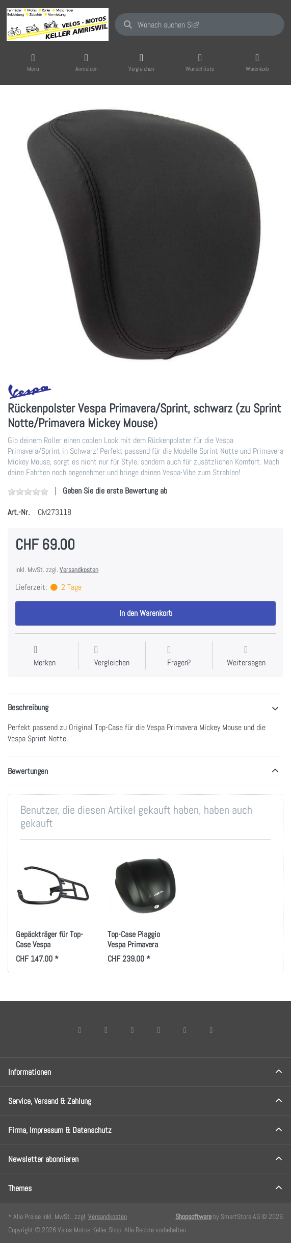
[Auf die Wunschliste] (45, 656)
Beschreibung (28, 707)
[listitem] (145, 235)
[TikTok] (159, 1030)
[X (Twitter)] (106, 1030)
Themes (20, 1188)
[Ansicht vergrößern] (145, 235)
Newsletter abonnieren (43, 1159)
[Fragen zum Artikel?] (179, 656)
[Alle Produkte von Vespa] (30, 390)
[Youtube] (185, 1030)
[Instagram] (132, 1030)
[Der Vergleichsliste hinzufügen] (111, 656)
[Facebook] (80, 1030)
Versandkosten (79, 569)
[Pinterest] (211, 1030)
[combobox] (199, 24)
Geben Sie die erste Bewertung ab (115, 490)
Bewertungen (28, 771)
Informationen (29, 1072)
